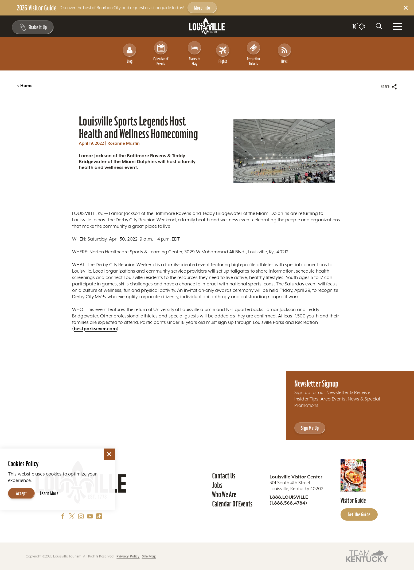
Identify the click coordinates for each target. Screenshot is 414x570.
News (284, 51)
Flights (222, 51)
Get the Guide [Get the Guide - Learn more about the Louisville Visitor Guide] (359, 514)
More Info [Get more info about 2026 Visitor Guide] (202, 8)
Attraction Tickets (253, 51)
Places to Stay (194, 51)
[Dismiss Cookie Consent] (109, 453)
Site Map (149, 556)
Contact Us (223, 475)
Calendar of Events (161, 51)
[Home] (207, 26)
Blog (129, 51)
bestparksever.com (95, 324)
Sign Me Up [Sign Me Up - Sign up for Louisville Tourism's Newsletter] (310, 428)
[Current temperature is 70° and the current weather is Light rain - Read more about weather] (359, 26)
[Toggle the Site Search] (379, 26)
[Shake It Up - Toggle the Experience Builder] (32, 27)
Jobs (217, 485)
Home (25, 80)
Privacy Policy (127, 556)
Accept (21, 492)
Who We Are (224, 494)
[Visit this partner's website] (367, 555)
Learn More (49, 492)
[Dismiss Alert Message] (405, 7)
